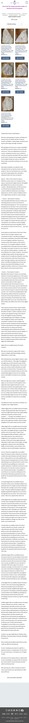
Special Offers (18, 717)
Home (4, 13)
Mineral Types (9, 717)
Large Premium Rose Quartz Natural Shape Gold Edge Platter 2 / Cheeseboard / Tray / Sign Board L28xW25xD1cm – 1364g (21, 50)
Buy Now (6, 58)
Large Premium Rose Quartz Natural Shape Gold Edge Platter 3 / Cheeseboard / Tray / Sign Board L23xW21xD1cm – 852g (7, 83)
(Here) (3, 161)
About (25, 717)
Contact (16, 718)
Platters (22, 15)
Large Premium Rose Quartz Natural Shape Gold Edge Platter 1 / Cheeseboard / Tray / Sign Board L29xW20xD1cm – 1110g (7, 50)
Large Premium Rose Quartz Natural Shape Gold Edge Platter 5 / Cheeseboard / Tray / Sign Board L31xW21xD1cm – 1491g (7, 117)
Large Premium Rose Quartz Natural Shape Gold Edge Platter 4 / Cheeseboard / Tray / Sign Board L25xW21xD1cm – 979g (21, 83)
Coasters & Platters (13, 13)
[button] (2, 3)
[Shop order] (14, 24)
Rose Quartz (13, 15)
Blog (11, 718)
